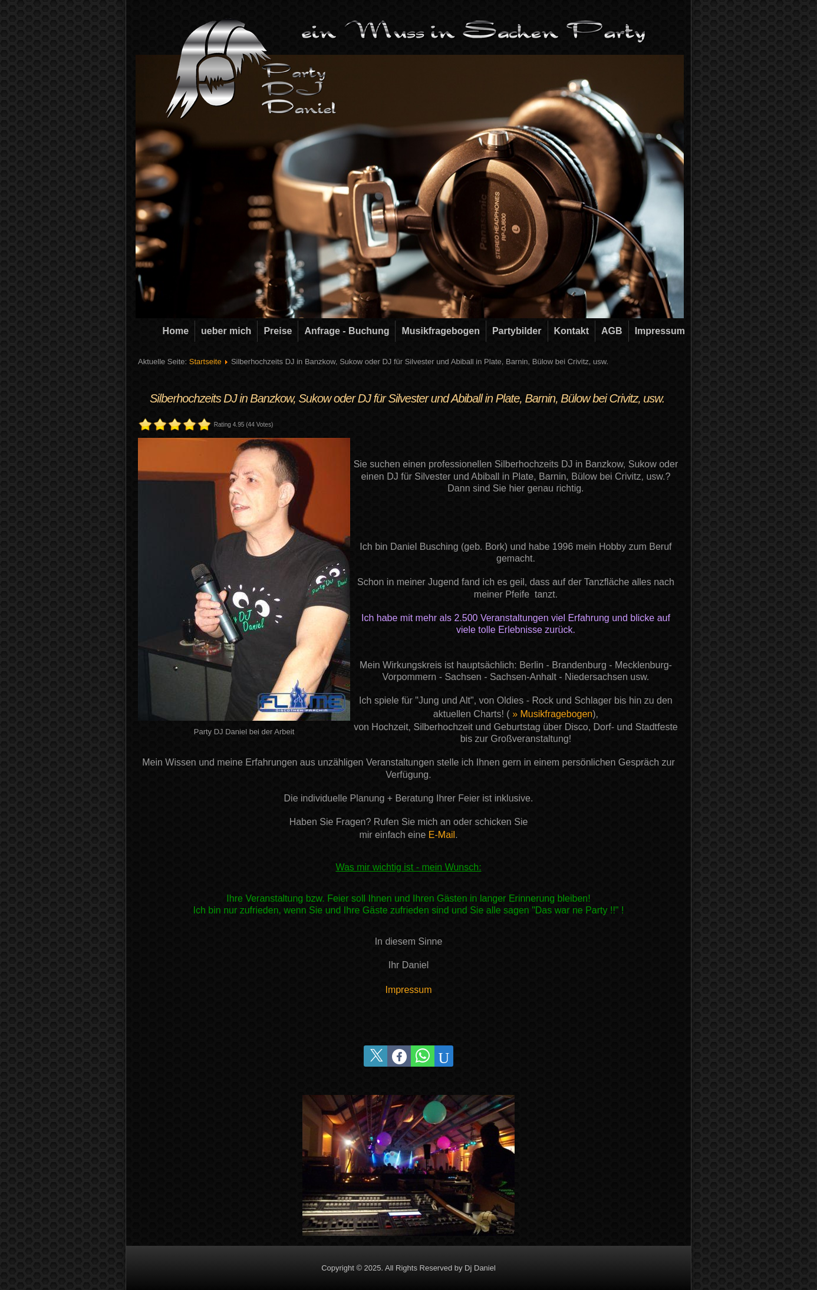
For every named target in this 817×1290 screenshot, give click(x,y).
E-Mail (442, 835)
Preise (277, 331)
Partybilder (517, 331)
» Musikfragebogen (552, 714)
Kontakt (571, 331)
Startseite (205, 361)
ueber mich (226, 331)
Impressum (660, 331)
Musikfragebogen (440, 331)
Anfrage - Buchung (346, 331)
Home (176, 331)
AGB (611, 331)
